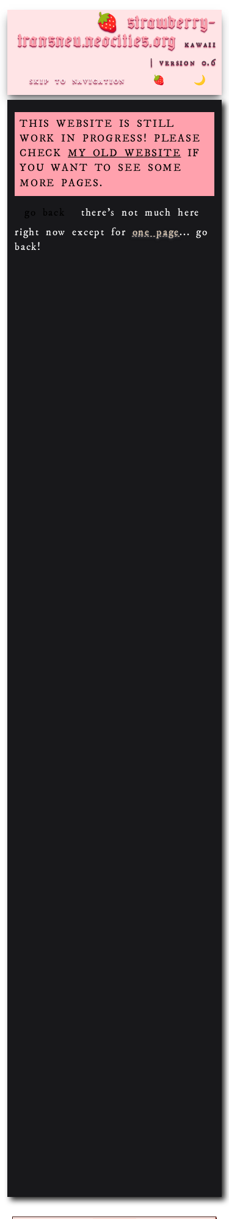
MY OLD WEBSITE (124, 153)
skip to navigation (77, 80)
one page (156, 232)
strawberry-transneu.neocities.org (117, 32)
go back (44, 212)
